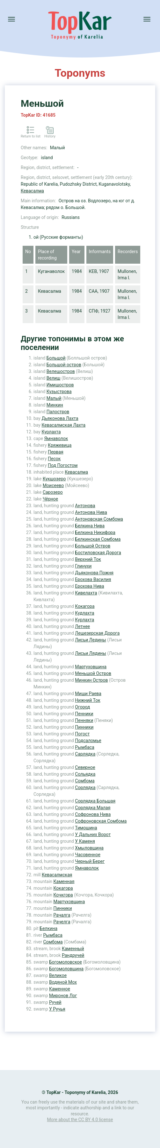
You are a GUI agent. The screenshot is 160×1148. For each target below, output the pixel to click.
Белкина (48, 928)
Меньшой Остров (93, 673)
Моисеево (53, 485)
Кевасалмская (57, 874)
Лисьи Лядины (90, 653)
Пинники (84, 727)
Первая (55, 451)
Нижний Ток (87, 700)
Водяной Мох (63, 982)
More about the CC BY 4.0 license (80, 1119)
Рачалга (62, 915)
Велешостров (61, 371)
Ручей (55, 1002)
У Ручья (57, 1009)
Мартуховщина (90, 666)
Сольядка (85, 774)
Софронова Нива (93, 814)
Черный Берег (90, 861)
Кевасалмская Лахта (63, 425)
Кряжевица (59, 445)
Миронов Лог (63, 995)
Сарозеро (53, 492)
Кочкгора (63, 894)
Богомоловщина (66, 968)
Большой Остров (92, 545)
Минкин (55, 404)
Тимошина (86, 827)
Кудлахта (84, 613)
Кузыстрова (59, 391)
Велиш (54, 378)
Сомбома (84, 780)
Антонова (85, 505)
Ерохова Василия (93, 579)
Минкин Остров (91, 680)
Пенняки (84, 720)
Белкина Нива (90, 525)
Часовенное (87, 854)
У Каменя (85, 841)
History (49, 136)
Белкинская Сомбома (97, 539)
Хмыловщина (89, 847)
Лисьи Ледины (90, 639)
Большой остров (64, 364)
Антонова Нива (91, 512)
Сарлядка (85, 753)
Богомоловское (65, 962)
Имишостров (60, 384)
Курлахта (51, 431)
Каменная (64, 881)
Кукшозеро (54, 478)
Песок (54, 458)
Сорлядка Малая (92, 807)
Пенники (84, 713)
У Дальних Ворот (93, 834)
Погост (82, 733)
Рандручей (73, 955)
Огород (82, 707)
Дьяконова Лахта (59, 418)
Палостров (58, 411)
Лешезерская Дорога (97, 633)
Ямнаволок (56, 438)
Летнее (82, 626)
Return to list (30, 136)
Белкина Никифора (95, 532)
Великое (58, 975)
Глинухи (83, 566)
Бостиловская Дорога (98, 552)
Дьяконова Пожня (94, 572)
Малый (54, 398)
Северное (85, 767)
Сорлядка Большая (95, 800)
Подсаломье (88, 740)
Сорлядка (85, 787)
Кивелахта (86, 592)
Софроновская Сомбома (101, 821)
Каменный (73, 948)
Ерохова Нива (89, 586)
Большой (56, 358)
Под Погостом (62, 465)
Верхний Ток (88, 559)
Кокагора (84, 606)
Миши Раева (88, 693)
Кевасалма (32, 190)
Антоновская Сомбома (99, 519)
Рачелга (62, 921)
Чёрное (50, 498)
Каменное (59, 988)
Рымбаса (84, 747)
